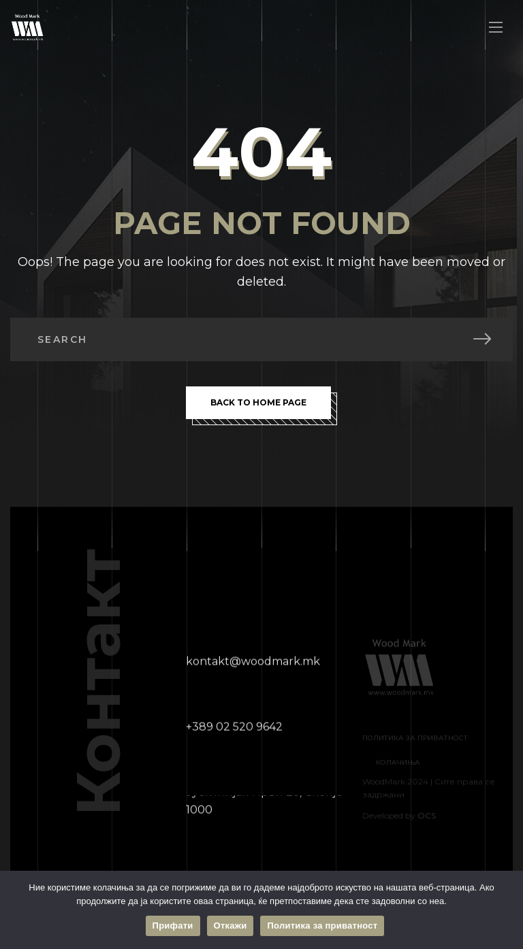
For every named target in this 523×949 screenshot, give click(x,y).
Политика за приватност (322, 925)
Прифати (173, 925)
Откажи (230, 925)
